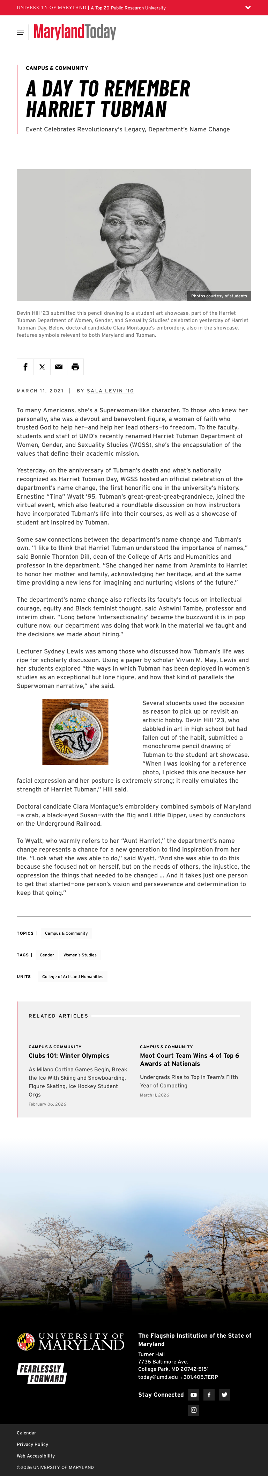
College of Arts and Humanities (72, 976)
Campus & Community (66, 933)
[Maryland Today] (75, 32)
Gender (47, 954)
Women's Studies (80, 954)
